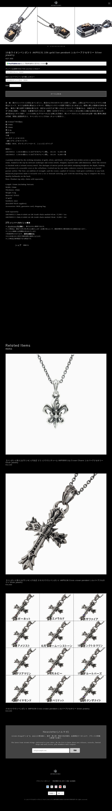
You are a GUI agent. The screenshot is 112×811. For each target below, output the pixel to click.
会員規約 (73, 781)
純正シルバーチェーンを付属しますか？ (20, 77)
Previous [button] (3, 25)
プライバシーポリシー (43, 781)
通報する (26, 245)
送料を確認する (29, 233)
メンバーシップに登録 (15, 226)
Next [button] (108, 25)
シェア (18, 245)
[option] (18, 25)
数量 (7, 85)
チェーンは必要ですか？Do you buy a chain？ (23, 69)
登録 (74, 750)
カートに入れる (56, 94)
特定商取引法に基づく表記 (61, 781)
